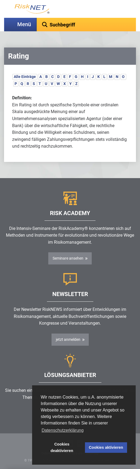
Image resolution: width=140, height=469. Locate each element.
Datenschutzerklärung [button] (63, 430)
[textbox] (86, 24)
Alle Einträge (25, 76)
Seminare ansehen (68, 258)
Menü (24, 24)
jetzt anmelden (68, 339)
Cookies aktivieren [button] (106, 447)
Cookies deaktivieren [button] (61, 447)
